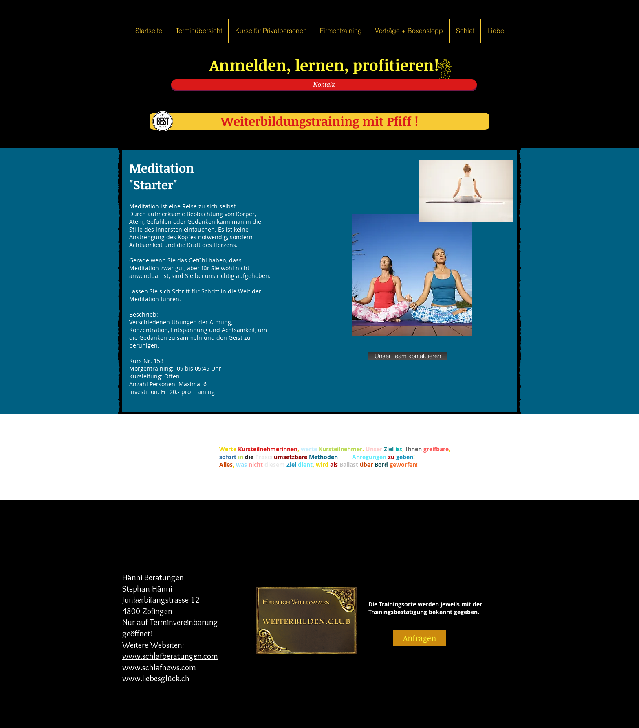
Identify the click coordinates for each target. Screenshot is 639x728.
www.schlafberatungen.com (170, 656)
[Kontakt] (324, 84)
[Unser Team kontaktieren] (407, 356)
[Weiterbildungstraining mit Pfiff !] (319, 121)
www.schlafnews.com (159, 667)
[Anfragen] (419, 638)
